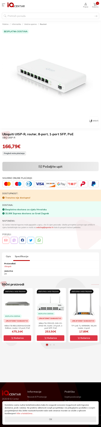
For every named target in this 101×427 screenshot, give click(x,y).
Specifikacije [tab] (21, 256)
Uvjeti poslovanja (73, 397)
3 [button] (54, 345)
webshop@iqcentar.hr (45, 227)
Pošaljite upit (50, 166)
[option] (50, 77)
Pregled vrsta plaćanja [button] (14, 153)
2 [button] (50, 345)
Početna (5, 24)
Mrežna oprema (30, 24)
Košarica (17, 338)
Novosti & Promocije (37, 397)
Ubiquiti (7, 266)
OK (50, 419)
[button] (4, 5)
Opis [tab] (8, 256)
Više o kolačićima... (25, 413)
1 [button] (47, 345)
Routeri (43, 24)
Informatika (16, 24)
